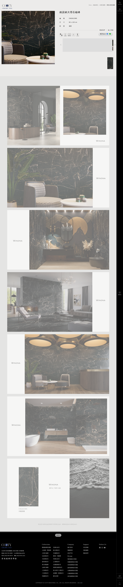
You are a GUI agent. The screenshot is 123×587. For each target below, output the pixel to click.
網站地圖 (80, 583)
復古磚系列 (56, 550)
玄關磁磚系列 (57, 564)
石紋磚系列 (45, 556)
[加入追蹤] (52, 61)
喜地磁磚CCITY (7, 6)
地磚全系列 (56, 559)
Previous (61, 44)
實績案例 (70, 550)
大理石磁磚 (102, 5)
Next (115, 44)
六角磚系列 (45, 570)
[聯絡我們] (119, 576)
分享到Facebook (107, 34)
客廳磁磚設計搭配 (73, 562)
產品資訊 (95, 5)
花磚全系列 (56, 547)
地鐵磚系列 (45, 576)
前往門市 (70, 553)
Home (90, 5)
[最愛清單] (119, 10)
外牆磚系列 (56, 553)
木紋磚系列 (45, 559)
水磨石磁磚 (45, 567)
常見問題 (85, 547)
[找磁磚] (119, 3)
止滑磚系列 (56, 562)
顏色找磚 (55, 576)
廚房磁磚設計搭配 (73, 567)
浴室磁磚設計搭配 (73, 565)
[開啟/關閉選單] (119, 293)
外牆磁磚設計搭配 (73, 573)
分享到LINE (110, 34)
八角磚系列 (45, 573)
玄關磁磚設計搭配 (73, 570)
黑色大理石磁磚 (111, 5)
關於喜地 (70, 547)
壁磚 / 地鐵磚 (57, 556)
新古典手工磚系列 (58, 570)
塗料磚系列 (45, 562)
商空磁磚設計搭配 (73, 576)
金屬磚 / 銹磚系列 (58, 573)
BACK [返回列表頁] (58, 535)
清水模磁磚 (45, 564)
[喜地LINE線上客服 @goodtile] (111, 30)
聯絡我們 (85, 553)
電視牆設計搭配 (72, 559)
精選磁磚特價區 (46, 547)
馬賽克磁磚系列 (57, 567)
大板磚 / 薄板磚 (46, 550)
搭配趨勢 (85, 550)
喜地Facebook (100, 548)
